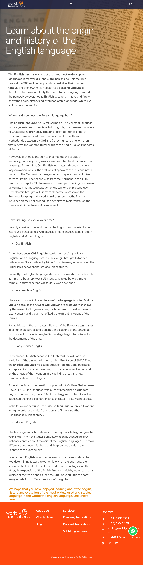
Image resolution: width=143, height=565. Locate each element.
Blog (39, 524)
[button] (71, 4)
